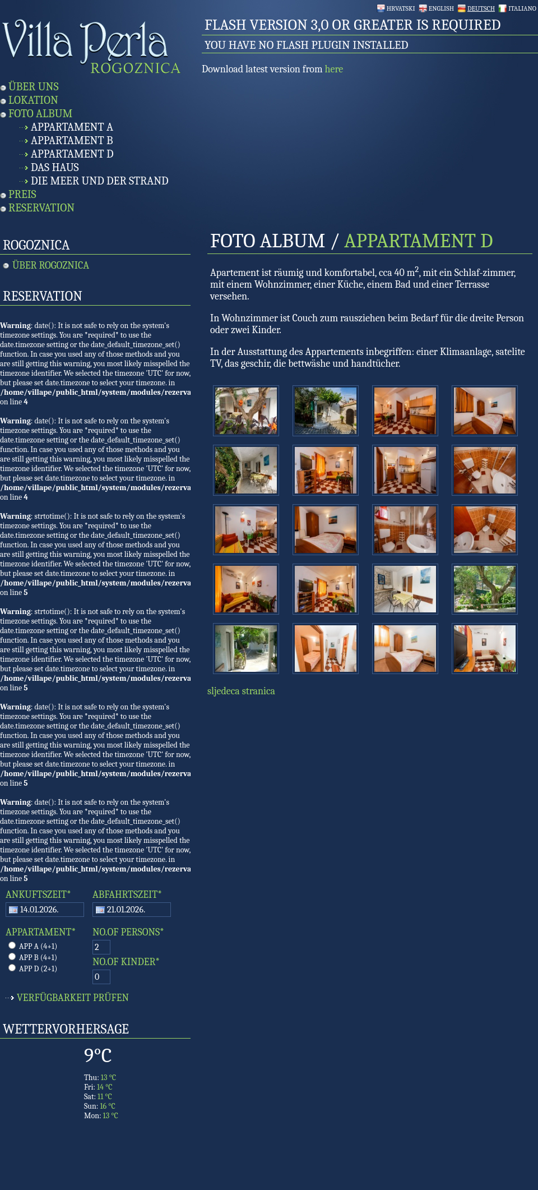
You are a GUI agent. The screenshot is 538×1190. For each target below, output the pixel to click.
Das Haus (55, 167)
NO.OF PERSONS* (128, 932)
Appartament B (72, 140)
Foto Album (40, 113)
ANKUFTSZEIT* (38, 895)
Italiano (522, 8)
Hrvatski (401, 8)
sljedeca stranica (241, 691)
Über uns (33, 86)
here (334, 69)
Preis (22, 194)
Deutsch (481, 8)
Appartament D (72, 153)
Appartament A (72, 127)
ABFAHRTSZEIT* (127, 895)
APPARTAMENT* (41, 932)
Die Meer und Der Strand (100, 180)
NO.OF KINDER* (126, 962)
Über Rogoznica (50, 265)
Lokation (33, 100)
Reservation (41, 207)
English (441, 8)
